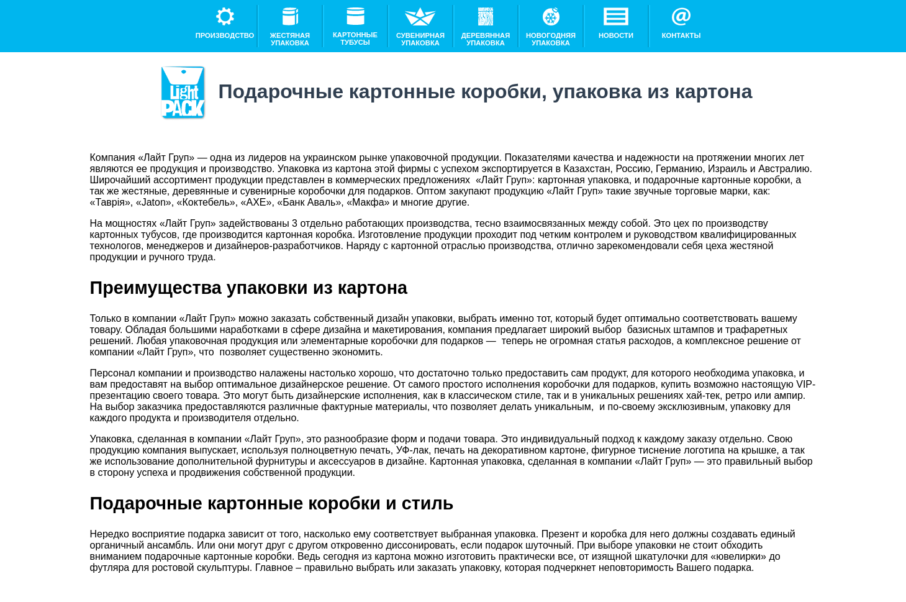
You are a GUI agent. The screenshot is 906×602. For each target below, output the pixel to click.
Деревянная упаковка (485, 27)
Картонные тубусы (355, 26)
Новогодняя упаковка (551, 27)
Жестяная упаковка (290, 27)
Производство (225, 23)
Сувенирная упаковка (420, 27)
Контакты (681, 23)
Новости (616, 23)
